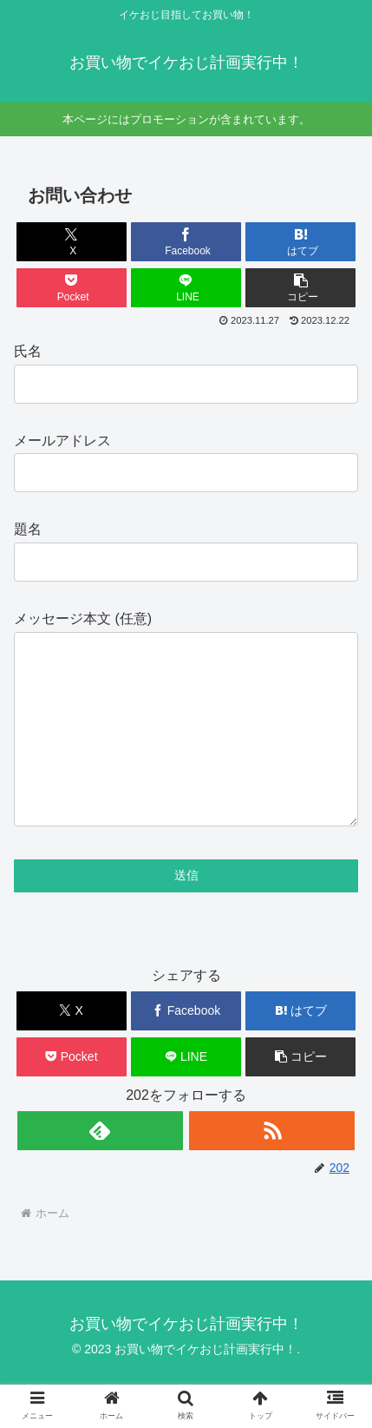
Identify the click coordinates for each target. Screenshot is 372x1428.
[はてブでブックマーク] (300, 241)
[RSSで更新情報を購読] (272, 1165)
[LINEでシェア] (186, 287)
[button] (300, 287)
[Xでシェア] (71, 241)
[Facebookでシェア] (186, 241)
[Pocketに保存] (71, 287)
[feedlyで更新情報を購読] (100, 1165)
